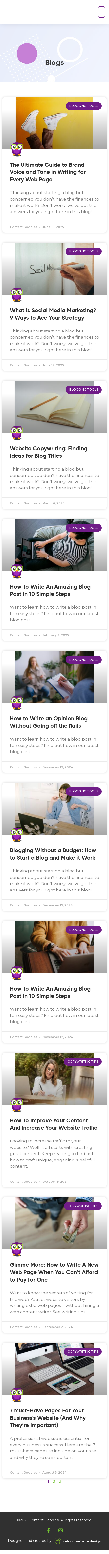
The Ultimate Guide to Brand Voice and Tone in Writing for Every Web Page (48, 176)
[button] (95, 14)
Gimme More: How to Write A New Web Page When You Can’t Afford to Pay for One (54, 1276)
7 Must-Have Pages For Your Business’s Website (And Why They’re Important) (48, 1421)
